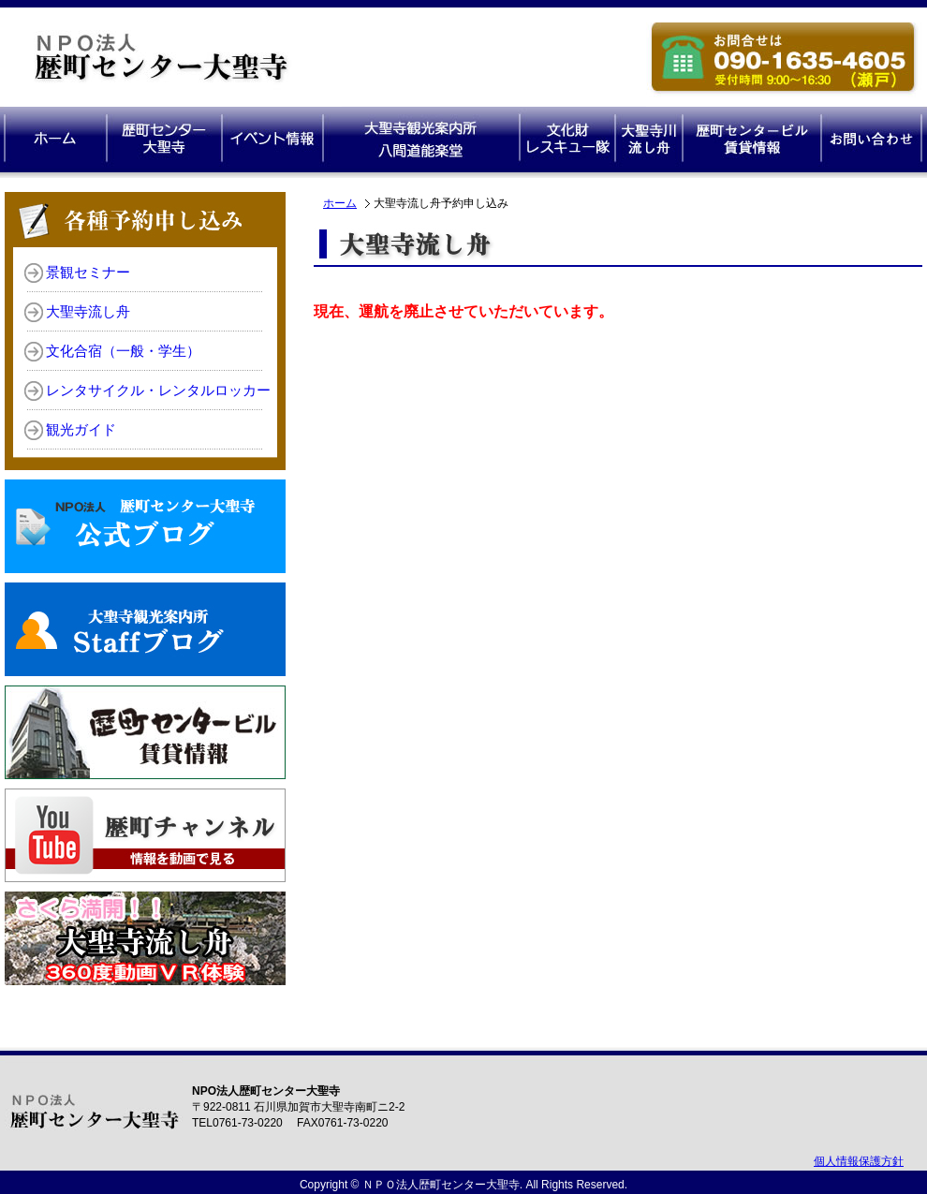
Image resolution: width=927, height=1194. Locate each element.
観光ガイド (81, 429)
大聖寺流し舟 (88, 311)
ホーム (340, 203)
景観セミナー (88, 272)
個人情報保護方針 (859, 1161)
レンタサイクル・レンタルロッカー (158, 390)
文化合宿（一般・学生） (123, 351)
